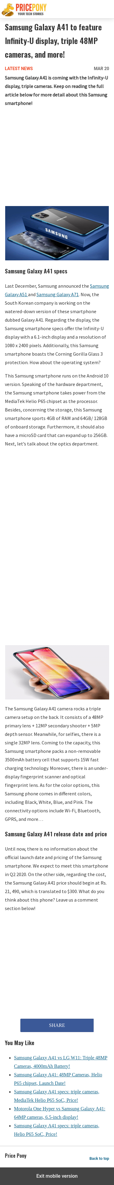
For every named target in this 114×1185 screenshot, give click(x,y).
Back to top (99, 1158)
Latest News (19, 68)
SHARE (57, 1025)
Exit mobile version (57, 1176)
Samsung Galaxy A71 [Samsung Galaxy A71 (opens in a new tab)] (57, 294)
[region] (57, 157)
